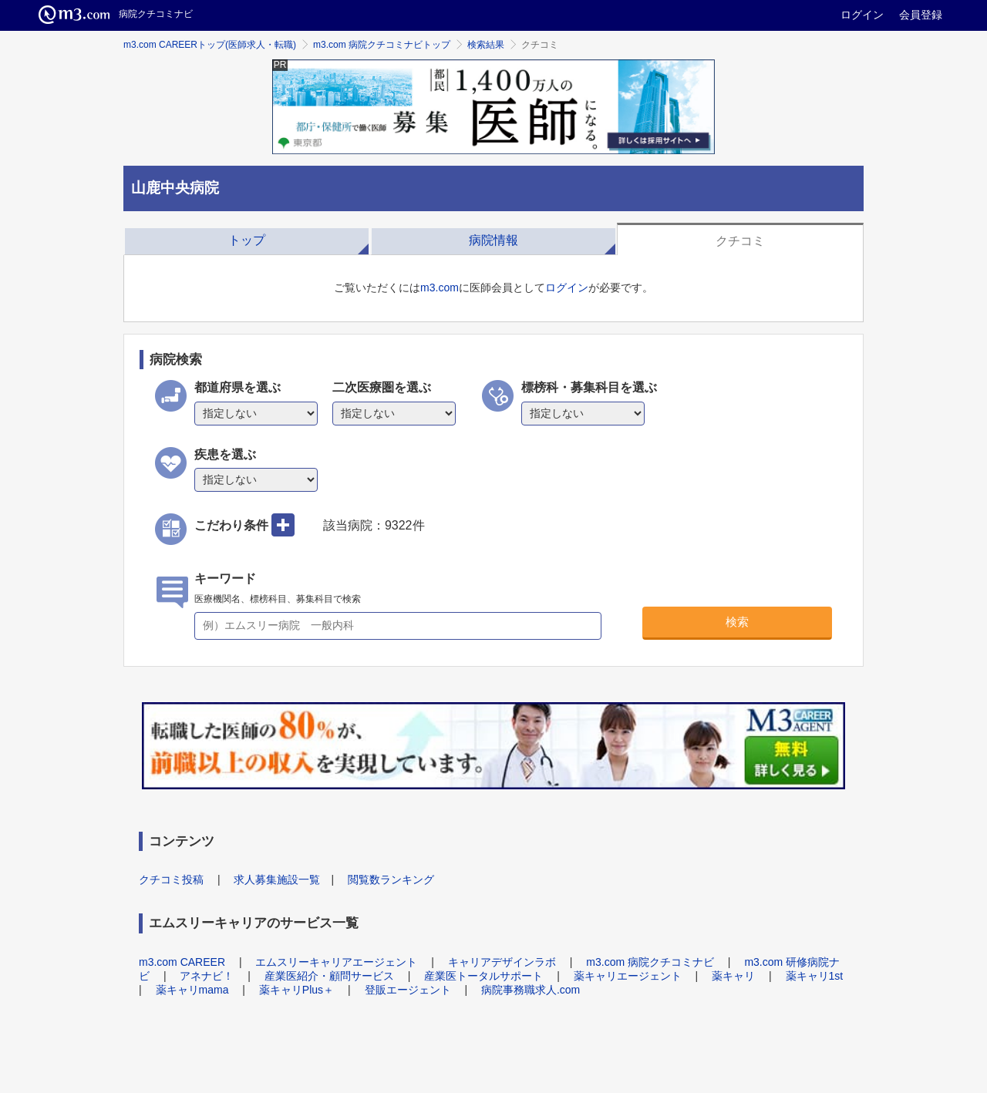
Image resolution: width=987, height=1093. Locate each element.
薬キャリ (733, 976)
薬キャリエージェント (628, 976)
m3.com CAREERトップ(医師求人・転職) (209, 44)
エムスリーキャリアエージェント (336, 962)
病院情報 (493, 240)
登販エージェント (408, 990)
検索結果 (485, 44)
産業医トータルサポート (483, 976)
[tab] (246, 239)
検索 (737, 621)
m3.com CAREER (182, 962)
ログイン (862, 14)
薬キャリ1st (815, 976)
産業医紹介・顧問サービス (329, 976)
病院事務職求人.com (530, 990)
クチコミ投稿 (171, 879)
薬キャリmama (192, 990)
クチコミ (740, 240)
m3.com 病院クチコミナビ (650, 962)
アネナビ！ (207, 976)
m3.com (439, 287)
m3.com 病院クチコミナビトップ (381, 44)
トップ (246, 240)
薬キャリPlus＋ (296, 990)
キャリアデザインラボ (502, 962)
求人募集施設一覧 (277, 879)
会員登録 (920, 14)
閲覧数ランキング (391, 879)
